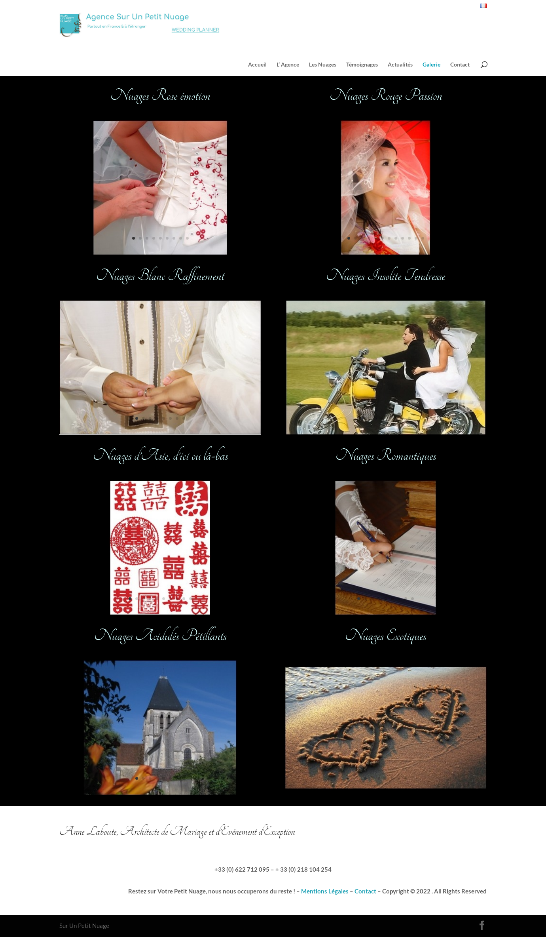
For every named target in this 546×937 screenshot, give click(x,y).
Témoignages (362, 65)
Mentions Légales (325, 891)
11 (416, 238)
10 (190, 598)
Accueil (257, 65)
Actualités (400, 65)
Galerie (431, 65)
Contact (460, 65)
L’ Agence (288, 65)
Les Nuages (322, 65)
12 (422, 238)
